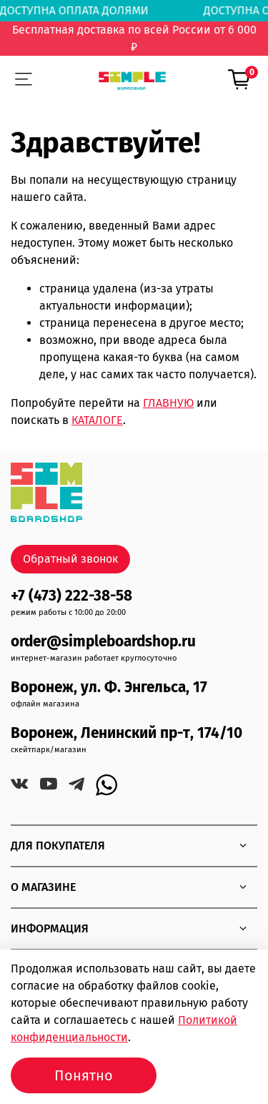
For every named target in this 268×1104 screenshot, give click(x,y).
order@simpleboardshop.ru (103, 642)
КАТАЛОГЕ (97, 420)
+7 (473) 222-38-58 (71, 596)
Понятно (83, 1075)
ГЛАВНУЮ (168, 403)
